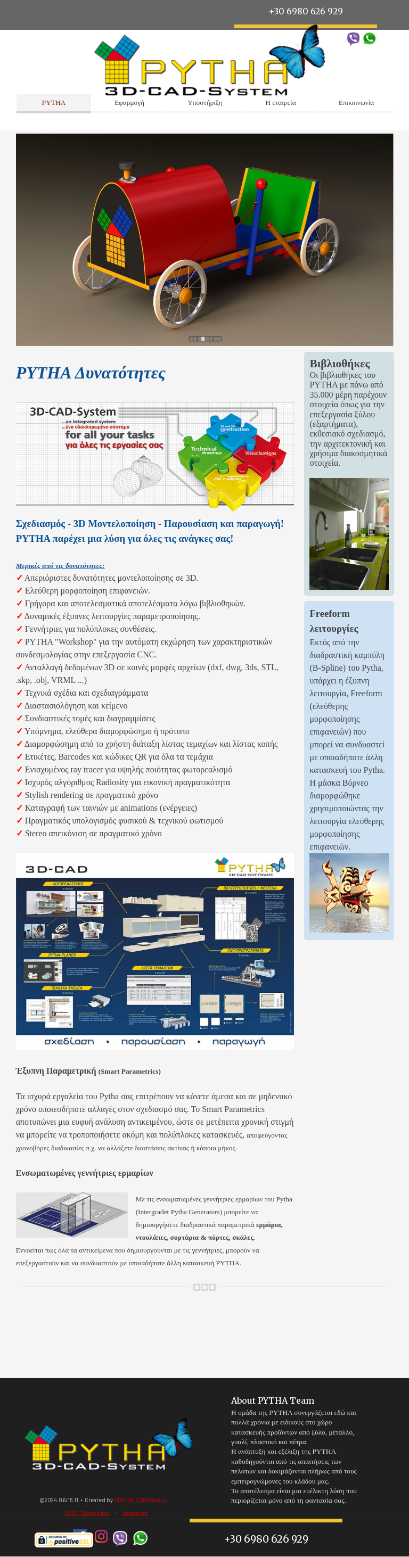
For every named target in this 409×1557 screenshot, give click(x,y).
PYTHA (54, 102)
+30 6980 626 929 (266, 1539)
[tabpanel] (155, 814)
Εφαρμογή (129, 102)
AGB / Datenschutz (86, 1513)
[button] (353, 35)
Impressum (135, 1513)
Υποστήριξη (205, 102)
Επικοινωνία (356, 102)
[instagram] (101, 1536)
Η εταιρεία (280, 102)
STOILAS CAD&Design (140, 1499)
